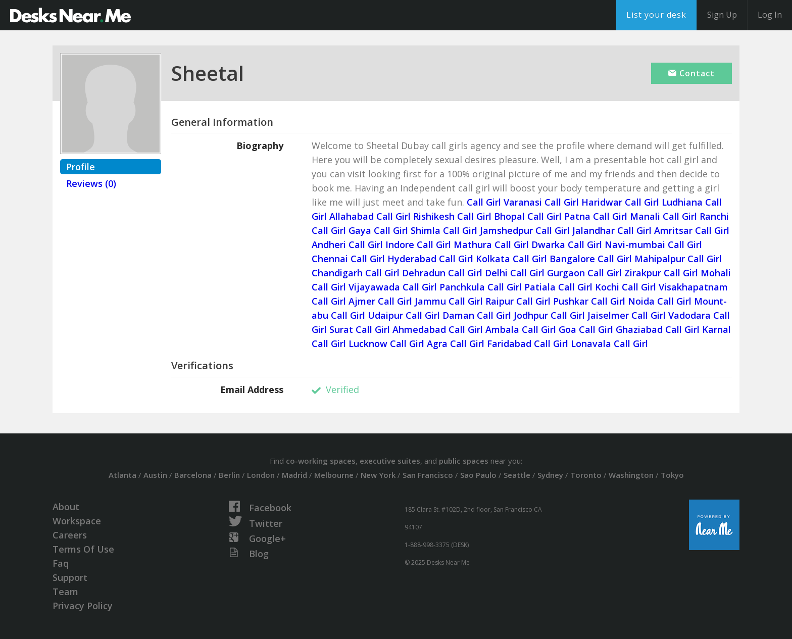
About (66, 507)
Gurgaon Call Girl (584, 273)
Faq (61, 563)
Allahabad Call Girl (370, 216)
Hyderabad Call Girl (430, 259)
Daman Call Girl (476, 315)
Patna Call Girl (595, 216)
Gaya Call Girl (378, 230)
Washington (631, 475)
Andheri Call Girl (347, 244)
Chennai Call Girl (348, 259)
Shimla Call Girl (444, 230)
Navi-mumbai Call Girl (653, 244)
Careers (70, 535)
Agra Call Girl (455, 343)
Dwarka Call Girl (566, 244)
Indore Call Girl (418, 244)
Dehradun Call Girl (442, 273)
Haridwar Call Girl (620, 202)
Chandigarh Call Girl (356, 273)
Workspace (77, 521)
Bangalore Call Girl (591, 259)
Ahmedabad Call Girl (437, 329)
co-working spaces (321, 461)
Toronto (586, 475)
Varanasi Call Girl (541, 202)
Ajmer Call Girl (380, 301)
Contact (691, 73)
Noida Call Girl (659, 301)
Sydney (550, 475)
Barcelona (193, 475)
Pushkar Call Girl (589, 301)
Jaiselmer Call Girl (626, 315)
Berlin (229, 475)
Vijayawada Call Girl (393, 287)
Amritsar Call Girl (691, 230)
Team (65, 591)
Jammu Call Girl (449, 301)
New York (378, 475)
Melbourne (334, 475)
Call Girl (484, 202)
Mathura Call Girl (491, 244)
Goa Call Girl (586, 329)
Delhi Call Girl (514, 273)
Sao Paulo (478, 475)
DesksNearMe (70, 15)
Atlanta (122, 475)
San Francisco (428, 475)
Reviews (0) (91, 183)
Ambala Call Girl (520, 329)
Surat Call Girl (359, 329)
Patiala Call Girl (558, 287)
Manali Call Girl (663, 216)
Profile (80, 167)
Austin (155, 475)
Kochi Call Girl (625, 287)
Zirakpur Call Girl (661, 273)
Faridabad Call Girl (527, 343)
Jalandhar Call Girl (612, 230)
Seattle (517, 475)
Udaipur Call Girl (404, 315)
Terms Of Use (83, 549)
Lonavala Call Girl (609, 343)
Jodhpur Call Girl (549, 315)
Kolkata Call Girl (511, 259)
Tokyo (672, 475)
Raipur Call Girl (518, 301)
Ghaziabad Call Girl (658, 329)
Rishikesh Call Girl (452, 216)
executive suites (390, 461)
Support (70, 577)
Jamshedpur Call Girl (525, 230)
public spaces (463, 461)
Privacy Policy (83, 606)
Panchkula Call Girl (480, 287)
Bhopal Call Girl (528, 216)
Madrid (294, 475)
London (261, 475)
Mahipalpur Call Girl (678, 259)
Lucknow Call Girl (386, 343)
